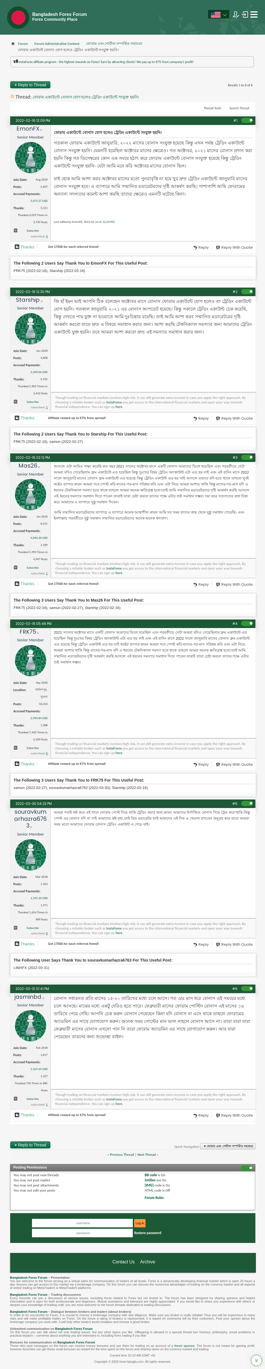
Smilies (150, 1180)
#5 (235, 803)
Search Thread (239, 108)
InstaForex (113, 402)
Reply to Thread (30, 84)
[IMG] (149, 1185)
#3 (235, 457)
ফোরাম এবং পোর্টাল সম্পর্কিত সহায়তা (114, 43)
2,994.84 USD (39, 718)
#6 (235, 988)
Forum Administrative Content (56, 43)
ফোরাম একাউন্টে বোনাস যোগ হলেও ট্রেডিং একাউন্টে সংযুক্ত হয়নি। (86, 97)
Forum (23, 43)
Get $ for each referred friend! (73, 246)
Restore (147, 1233)
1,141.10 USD (39, 898)
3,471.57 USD (39, 201)
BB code (151, 1175)
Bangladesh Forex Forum (29, 1277)
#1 (235, 120)
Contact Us (123, 1261)
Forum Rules (154, 1198)
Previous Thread (122, 1154)
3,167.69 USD (39, 1069)
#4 (235, 623)
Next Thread (146, 1154)
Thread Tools (212, 108)
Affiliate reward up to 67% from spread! (77, 418)
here (119, 407)
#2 (235, 291)
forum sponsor (184, 1345)
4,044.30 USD (39, 538)
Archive (147, 1261)
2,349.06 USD (39, 372)
